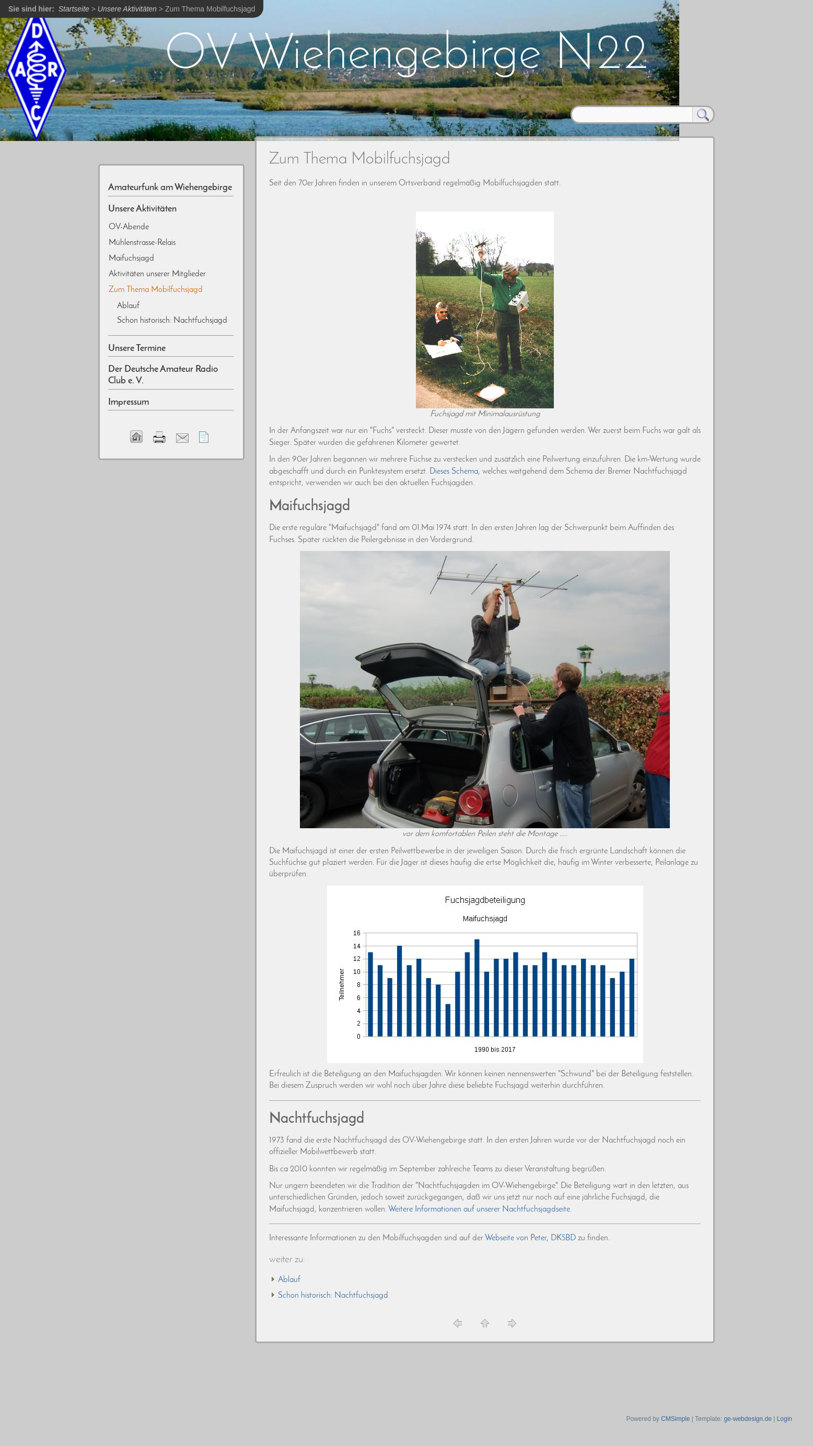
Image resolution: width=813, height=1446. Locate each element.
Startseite (74, 9)
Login (784, 1419)
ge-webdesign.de (747, 1419)
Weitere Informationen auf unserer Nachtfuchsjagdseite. (480, 1209)
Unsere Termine (137, 349)
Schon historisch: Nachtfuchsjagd (333, 1295)
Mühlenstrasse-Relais (142, 243)
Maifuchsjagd (131, 258)
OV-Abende (129, 227)
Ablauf (289, 1280)
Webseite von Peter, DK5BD (530, 1238)
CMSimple (675, 1419)
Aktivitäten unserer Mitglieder (157, 274)
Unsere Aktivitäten (127, 9)
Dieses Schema (453, 471)
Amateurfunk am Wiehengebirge (170, 188)
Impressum (128, 402)
